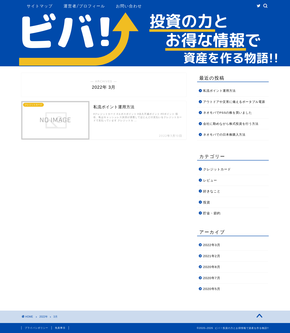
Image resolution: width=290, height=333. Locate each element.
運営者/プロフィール (84, 5)
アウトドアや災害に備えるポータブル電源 (234, 101)
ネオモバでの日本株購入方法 (224, 134)
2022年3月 (211, 245)
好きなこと (212, 191)
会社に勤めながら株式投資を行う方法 (231, 123)
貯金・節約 (212, 213)
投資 (206, 202)
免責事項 (60, 327)
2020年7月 (211, 278)
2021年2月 (211, 256)
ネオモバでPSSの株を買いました (227, 112)
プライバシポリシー (36, 327)
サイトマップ (40, 5)
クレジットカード (217, 169)
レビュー (210, 180)
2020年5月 (211, 289)
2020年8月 (211, 267)
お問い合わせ (129, 5)
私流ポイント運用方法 (219, 90)
